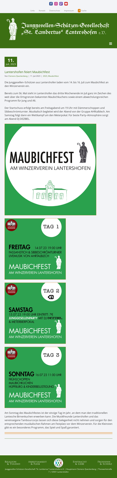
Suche (82, 10)
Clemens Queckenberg (18, 76)
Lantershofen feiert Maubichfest (27, 72)
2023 (45, 76)
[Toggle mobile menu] (110, 43)
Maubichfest (53, 76)
